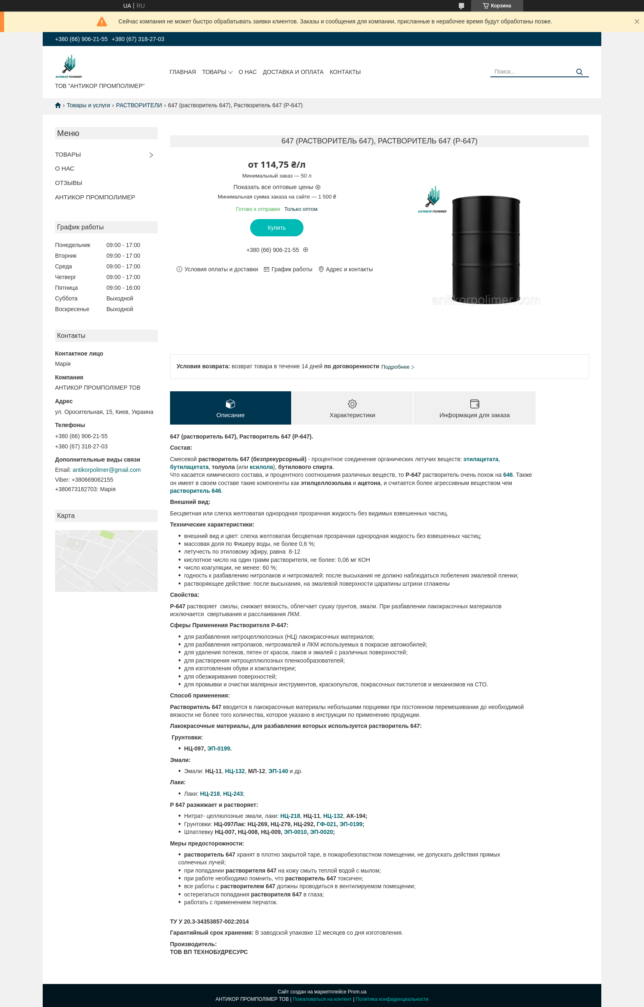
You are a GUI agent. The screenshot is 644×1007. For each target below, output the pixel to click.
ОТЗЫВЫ (68, 182)
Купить (277, 227)
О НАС (248, 72)
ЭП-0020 (321, 832)
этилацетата (480, 459)
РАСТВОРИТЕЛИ (139, 105)
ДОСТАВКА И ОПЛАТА (293, 72)
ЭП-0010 (295, 832)
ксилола (261, 467)
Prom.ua (357, 992)
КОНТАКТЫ (345, 72)
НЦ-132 (235, 771)
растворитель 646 (195, 490)
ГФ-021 (326, 824)
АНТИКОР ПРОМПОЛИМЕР (95, 197)
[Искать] (579, 72)
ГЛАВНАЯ (183, 72)
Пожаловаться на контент (322, 999)
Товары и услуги (88, 105)
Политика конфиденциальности (392, 999)
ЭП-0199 (218, 748)
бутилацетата (189, 467)
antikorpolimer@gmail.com (107, 470)
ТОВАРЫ (214, 72)
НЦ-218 (290, 816)
